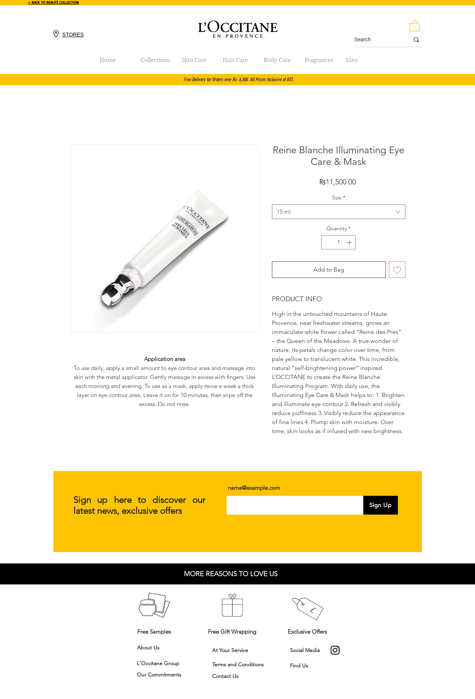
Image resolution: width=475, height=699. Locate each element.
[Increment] (350, 242)
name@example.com (254, 487)
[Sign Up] (380, 505)
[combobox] (338, 211)
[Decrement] (327, 242)
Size (338, 197)
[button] (415, 25)
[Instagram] (335, 650)
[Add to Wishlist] (397, 269)
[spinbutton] (338, 242)
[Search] (376, 40)
